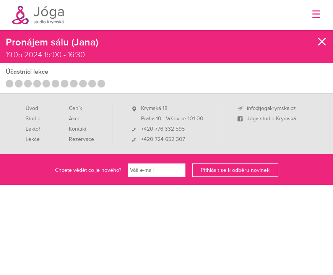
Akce (75, 119)
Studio (33, 119)
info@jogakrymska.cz (271, 108)
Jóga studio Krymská (271, 119)
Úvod (32, 108)
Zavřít (322, 41)
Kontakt (77, 129)
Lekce (33, 139)
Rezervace (81, 139)
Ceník (75, 108)
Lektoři (34, 129)
